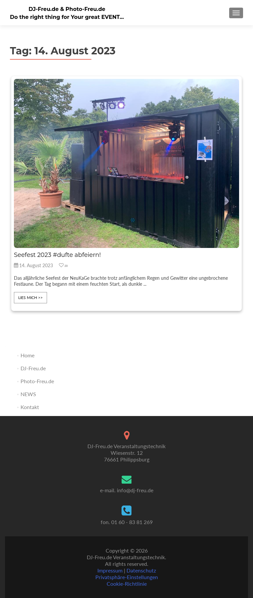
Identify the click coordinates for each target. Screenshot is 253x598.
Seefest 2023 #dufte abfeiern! (57, 255)
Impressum (110, 570)
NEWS (28, 394)
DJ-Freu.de (33, 368)
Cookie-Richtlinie (127, 583)
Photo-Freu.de (37, 381)
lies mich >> (30, 297)
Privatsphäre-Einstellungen (126, 577)
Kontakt (30, 407)
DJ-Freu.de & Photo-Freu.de (66, 9)
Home (27, 355)
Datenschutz (141, 570)
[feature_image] (126, 162)
